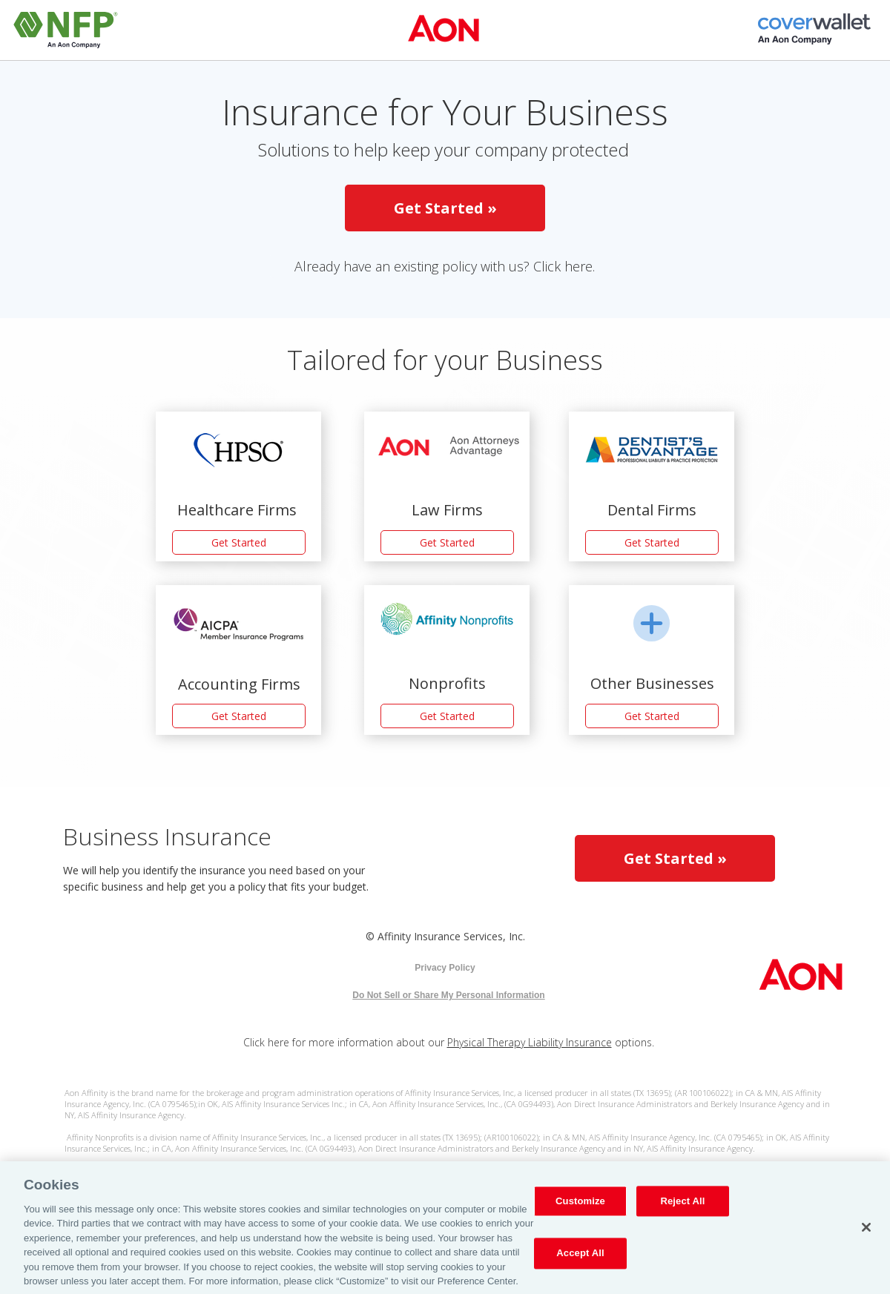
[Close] (866, 1231)
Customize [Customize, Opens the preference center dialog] (580, 1206)
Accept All (580, 1258)
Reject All (682, 1206)
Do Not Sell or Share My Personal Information (448, 995)
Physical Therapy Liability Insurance (529, 1042)
